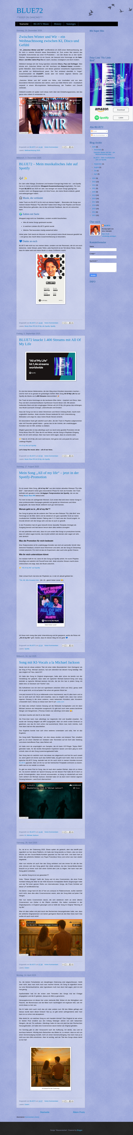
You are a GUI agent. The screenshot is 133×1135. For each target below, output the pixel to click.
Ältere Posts (79, 1112)
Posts (94, 131)
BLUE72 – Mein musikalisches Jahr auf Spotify (104, 158)
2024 (94, 178)
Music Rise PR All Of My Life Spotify (37, 326)
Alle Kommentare (98, 135)
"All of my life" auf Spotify (31, 568)
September (98, 164)
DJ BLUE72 (22, 822)
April (96, 174)
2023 (94, 182)
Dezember (98, 150)
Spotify (53, 326)
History (57, 24)
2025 (94, 147)
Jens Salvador (23, 137)
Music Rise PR (29, 496)
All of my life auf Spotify (27, 445)
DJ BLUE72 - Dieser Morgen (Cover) (36, 959)
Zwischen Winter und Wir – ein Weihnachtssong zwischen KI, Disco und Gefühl (49, 41)
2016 (94, 205)
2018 (94, 198)
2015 (94, 209)
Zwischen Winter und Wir (34, 137)
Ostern (27, 968)
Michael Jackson (33, 835)
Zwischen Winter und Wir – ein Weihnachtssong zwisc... (104, 153)
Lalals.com (60, 702)
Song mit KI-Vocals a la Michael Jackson (49, 662)
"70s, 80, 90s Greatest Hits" (29, 580)
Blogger (79, 1130)
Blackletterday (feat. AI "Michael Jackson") (37, 822)
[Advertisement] (108, 299)
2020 (94, 192)
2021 (94, 188)
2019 (94, 195)
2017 (94, 202)
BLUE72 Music (41, 24)
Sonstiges (71, 24)
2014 (94, 212)
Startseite (24, 24)
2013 (94, 215)
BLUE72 (22, 763)
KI (25, 835)
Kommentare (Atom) (32, 1117)
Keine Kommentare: (52, 147)
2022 (94, 185)
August (96, 167)
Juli (95, 171)
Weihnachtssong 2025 (32, 150)
